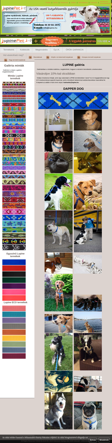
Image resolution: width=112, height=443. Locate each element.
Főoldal (48, 2)
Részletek (104, 440)
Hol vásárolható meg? (13, 55)
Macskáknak (37, 57)
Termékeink (8, 50)
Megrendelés (41, 50)
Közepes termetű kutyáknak (91, 57)
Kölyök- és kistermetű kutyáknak (62, 57)
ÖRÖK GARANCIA (75, 50)
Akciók (55, 2)
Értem (93, 440)
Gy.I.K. (57, 50)
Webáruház (64, 2)
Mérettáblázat (83, 2)
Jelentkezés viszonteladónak (105, 2)
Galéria (73, 2)
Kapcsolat (93, 2)
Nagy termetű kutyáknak (17, 60)
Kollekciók (25, 50)
